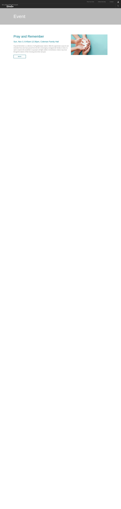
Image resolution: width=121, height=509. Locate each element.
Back (19, 56)
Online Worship (102, 1)
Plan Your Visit (90, 1)
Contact (111, 1)
